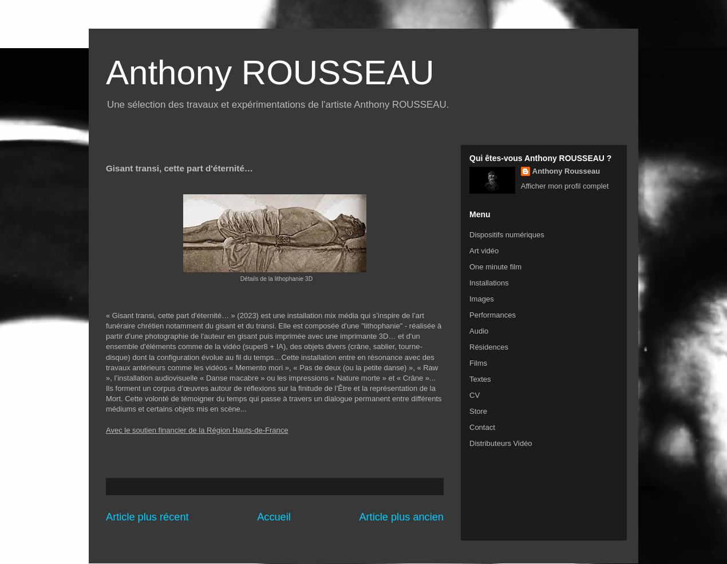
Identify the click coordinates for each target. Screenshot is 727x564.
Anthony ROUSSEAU (270, 72)
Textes (480, 379)
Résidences (488, 347)
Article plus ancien (401, 517)
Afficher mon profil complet (565, 186)
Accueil (274, 517)
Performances (492, 315)
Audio (478, 331)
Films (478, 363)
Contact (482, 427)
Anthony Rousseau (566, 171)
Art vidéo (484, 250)
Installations (489, 283)
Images (481, 299)
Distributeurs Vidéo (500, 443)
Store (478, 411)
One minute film (495, 267)
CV (474, 395)
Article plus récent (147, 517)
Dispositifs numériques (506, 234)
